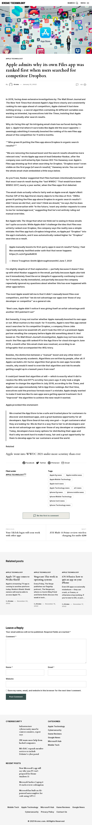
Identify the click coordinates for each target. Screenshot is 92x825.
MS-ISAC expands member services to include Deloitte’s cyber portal (31, 751)
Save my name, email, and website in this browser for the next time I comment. (44, 690)
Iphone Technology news (60, 505)
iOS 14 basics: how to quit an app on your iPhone (72, 579)
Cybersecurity (54, 730)
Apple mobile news (74, 475)
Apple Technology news (60, 488)
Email (51, 667)
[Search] (73, 3)
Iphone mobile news (75, 492)
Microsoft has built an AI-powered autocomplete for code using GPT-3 (30, 793)
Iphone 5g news (56, 492)
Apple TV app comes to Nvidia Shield (17, 578)
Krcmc (16, 84)
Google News (54, 737)
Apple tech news (57, 484)
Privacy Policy (47, 811)
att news (77, 488)
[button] (85, 3)
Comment (11, 636)
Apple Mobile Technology (60, 479)
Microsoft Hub (54, 741)
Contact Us (61, 811)
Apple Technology (14, 59)
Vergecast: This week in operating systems (46, 578)
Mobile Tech (53, 745)
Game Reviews (55, 733)
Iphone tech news (57, 501)
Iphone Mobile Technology (61, 497)
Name (9, 667)
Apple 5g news (56, 475)
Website (10, 678)
